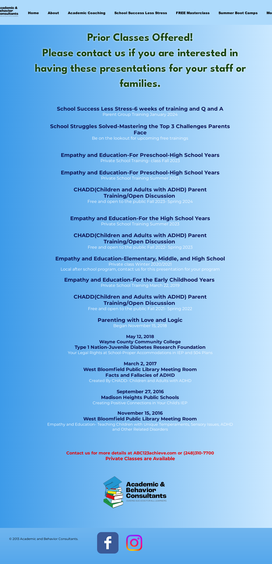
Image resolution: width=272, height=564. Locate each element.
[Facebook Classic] (108, 543)
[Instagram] (134, 543)
